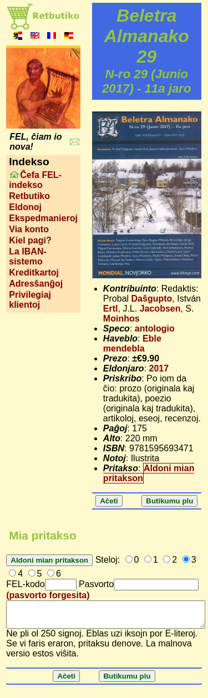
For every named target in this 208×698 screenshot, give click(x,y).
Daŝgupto (152, 298)
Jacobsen (160, 308)
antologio (155, 328)
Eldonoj (25, 207)
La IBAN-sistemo (28, 256)
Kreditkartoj (34, 272)
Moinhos (121, 318)
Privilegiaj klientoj (30, 299)
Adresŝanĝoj (36, 283)
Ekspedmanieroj (43, 218)
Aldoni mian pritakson (149, 473)
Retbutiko (29, 196)
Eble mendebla (132, 343)
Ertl (110, 308)
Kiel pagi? (30, 240)
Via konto (29, 229)
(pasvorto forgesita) (47, 595)
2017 (159, 368)
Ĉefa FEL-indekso (35, 180)
